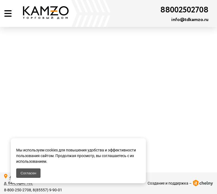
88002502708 (184, 10)
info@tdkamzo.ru (189, 19)
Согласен (28, 173)
